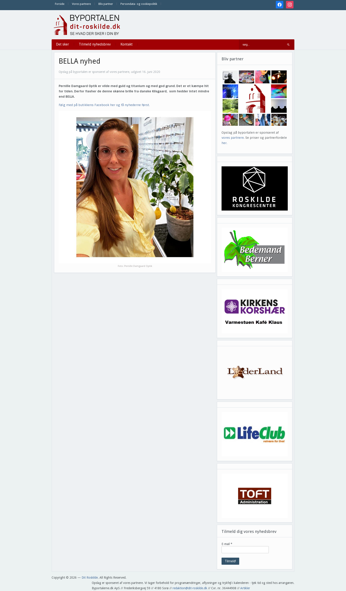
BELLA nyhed (79, 61)
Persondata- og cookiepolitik (138, 4)
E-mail (227, 544)
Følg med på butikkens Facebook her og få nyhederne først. (104, 105)
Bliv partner (105, 4)
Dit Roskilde (90, 577)
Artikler (245, 588)
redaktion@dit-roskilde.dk (190, 588)
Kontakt (126, 44)
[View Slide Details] (255, 188)
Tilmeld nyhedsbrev (95, 44)
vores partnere (233, 138)
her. (224, 143)
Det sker (62, 44)
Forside (59, 4)
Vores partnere (81, 4)
